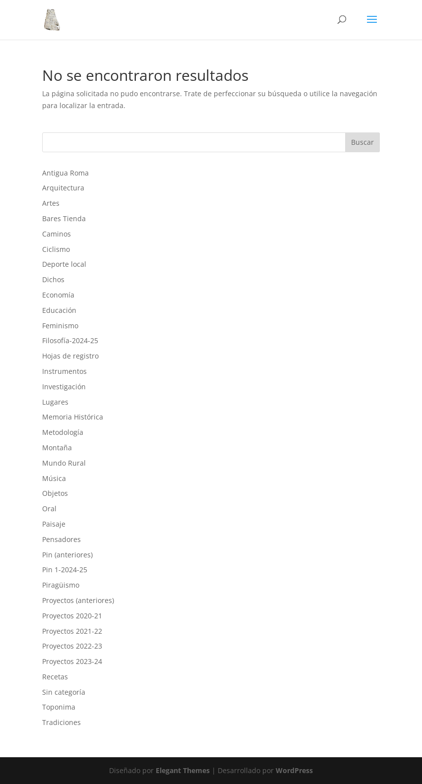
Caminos (56, 234)
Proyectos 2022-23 (72, 646)
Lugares (55, 402)
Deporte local (64, 264)
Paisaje (53, 524)
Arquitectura (63, 187)
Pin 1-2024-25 (64, 569)
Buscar (362, 142)
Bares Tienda (64, 218)
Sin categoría (63, 692)
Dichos (53, 279)
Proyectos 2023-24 (72, 661)
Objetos (55, 493)
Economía (58, 295)
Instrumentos (64, 371)
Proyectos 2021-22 (72, 631)
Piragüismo (60, 585)
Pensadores (61, 539)
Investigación (64, 386)
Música (54, 478)
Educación (59, 310)
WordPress (294, 770)
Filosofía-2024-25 (70, 340)
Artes (51, 203)
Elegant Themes (183, 770)
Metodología (62, 432)
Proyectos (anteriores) (78, 600)
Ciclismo (56, 249)
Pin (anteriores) (67, 554)
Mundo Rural (64, 463)
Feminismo (60, 325)
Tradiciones (61, 722)
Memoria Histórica (72, 417)
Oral (49, 508)
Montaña (57, 447)
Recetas (55, 676)
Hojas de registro (70, 356)
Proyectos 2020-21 (72, 615)
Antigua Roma (65, 173)
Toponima (58, 707)
